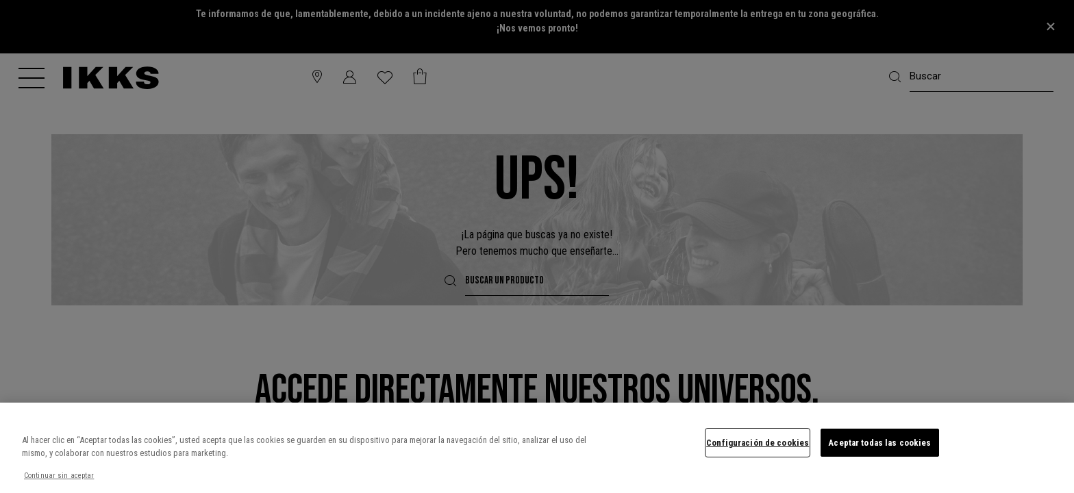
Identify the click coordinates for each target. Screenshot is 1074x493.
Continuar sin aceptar (59, 475)
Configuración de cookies (757, 443)
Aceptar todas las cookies (879, 443)
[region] (537, 448)
